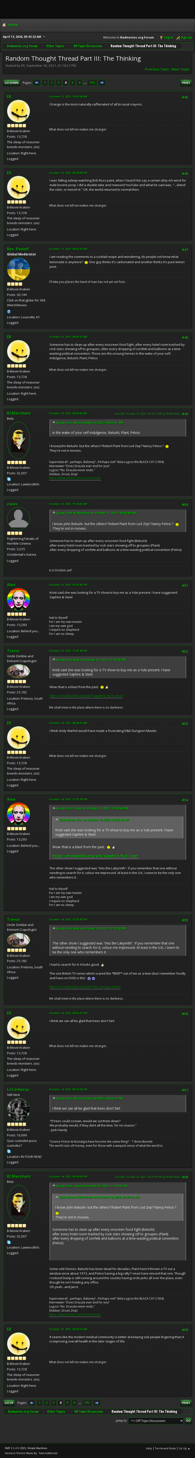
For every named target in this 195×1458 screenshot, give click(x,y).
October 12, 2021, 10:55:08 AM (68, 96)
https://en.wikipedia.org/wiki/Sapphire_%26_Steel (86, 696)
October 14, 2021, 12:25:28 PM (68, 799)
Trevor (13, 650)
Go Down (12, 83)
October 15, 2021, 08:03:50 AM (68, 1329)
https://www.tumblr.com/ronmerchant (75, 478)
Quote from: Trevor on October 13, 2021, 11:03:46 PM (92, 808)
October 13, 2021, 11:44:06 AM (68, 504)
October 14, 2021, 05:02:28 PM (68, 1089)
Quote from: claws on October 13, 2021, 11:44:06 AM (92, 1186)
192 (92, 82)
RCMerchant (19, 413)
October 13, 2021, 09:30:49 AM (68, 413)
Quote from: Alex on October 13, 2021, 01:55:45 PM (91, 660)
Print (186, 83)
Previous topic (157, 69)
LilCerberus (18, 1089)
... (85, 82)
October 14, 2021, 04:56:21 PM (68, 1013)
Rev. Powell (18, 249)
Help (149, 1448)
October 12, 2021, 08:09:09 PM (68, 173)
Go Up (9, 1403)
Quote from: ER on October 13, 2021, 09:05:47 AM (89, 423)
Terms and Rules (165, 1448)
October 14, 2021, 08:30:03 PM (68, 1176)
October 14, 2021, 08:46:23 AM (68, 723)
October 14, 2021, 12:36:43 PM (68, 919)
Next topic (181, 69)
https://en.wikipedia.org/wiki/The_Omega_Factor (85, 987)
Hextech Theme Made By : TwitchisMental (31, 1453)
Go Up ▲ (184, 1448)
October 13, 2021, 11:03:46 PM (68, 650)
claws (12, 504)
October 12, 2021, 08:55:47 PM (68, 249)
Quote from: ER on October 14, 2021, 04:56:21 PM (89, 1098)
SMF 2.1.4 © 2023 (15, 1448)
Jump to (121, 1421)
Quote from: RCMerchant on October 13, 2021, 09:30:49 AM (96, 513)
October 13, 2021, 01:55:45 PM (68, 584)
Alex (11, 584)
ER (9, 96)
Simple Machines (37, 1448)
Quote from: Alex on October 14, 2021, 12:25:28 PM (91, 928)
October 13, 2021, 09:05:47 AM (68, 336)
